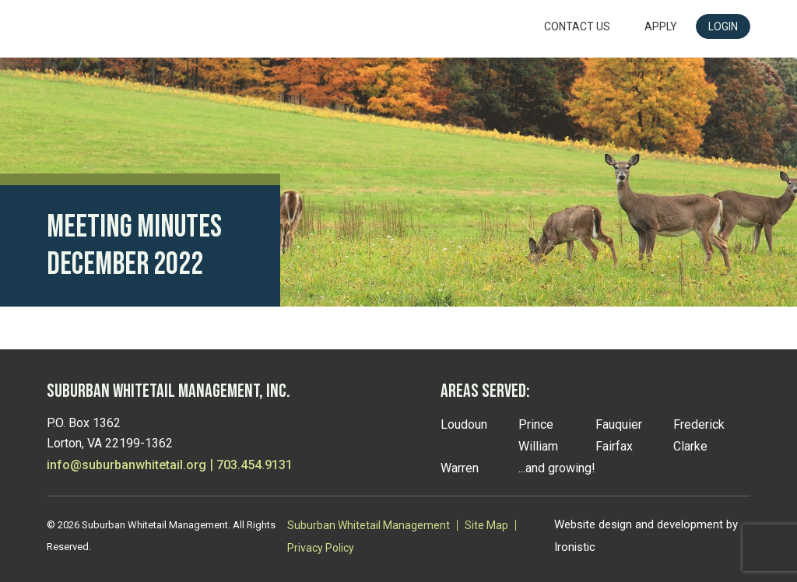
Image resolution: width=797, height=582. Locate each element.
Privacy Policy (320, 548)
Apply (660, 26)
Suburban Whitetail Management (368, 525)
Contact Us (577, 26)
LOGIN (723, 26)
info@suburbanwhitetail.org (126, 465)
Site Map (486, 525)
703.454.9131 (254, 465)
